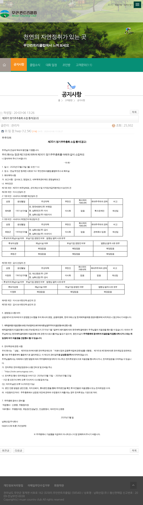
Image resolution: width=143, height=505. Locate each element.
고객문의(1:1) (84, 64)
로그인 (110, 5)
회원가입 (118, 5)
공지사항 (19, 64)
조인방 (66, 64)
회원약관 (59, 485)
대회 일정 (51, 64)
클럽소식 (35, 64)
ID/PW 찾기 (128, 5)
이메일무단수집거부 (39, 485)
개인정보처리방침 (13, 485)
